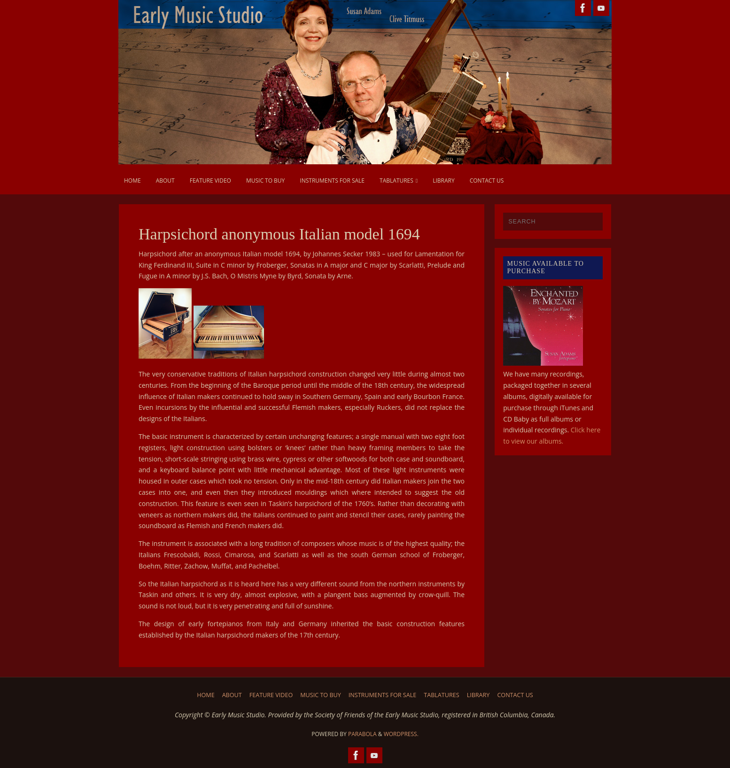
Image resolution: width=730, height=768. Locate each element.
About (232, 695)
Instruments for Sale (383, 695)
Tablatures (441, 695)
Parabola (362, 734)
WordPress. (401, 734)
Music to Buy (320, 695)
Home (205, 695)
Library (478, 695)
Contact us (515, 695)
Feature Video (271, 695)
